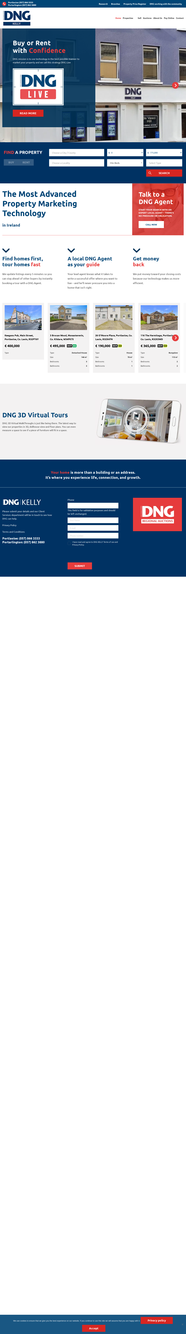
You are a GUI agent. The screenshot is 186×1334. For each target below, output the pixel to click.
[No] (182, 1324)
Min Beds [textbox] (115, 162)
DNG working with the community (166, 3)
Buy (11, 162)
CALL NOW (151, 224)
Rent (26, 162)
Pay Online (169, 18)
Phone (71, 499)
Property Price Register (135, 3)
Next (175, 85)
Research (103, 3)
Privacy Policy (9, 525)
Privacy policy (157, 1320)
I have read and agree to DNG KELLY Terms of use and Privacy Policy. (95, 543)
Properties (128, 18)
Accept (93, 1328)
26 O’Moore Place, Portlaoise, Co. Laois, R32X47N (113, 337)
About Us (157, 18)
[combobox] (76, 152)
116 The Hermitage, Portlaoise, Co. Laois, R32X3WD (158, 337)
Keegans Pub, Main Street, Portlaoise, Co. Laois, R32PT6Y (22, 337)
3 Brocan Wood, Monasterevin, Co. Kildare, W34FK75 (67, 337)
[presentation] (90, 553)
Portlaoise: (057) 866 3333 (20, 2)
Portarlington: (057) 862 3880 (22, 5)
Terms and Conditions (13, 531)
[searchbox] (76, 152)
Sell (139, 18)
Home (118, 18)
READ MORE (28, 113)
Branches (115, 3)
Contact (180, 18)
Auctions (147, 18)
